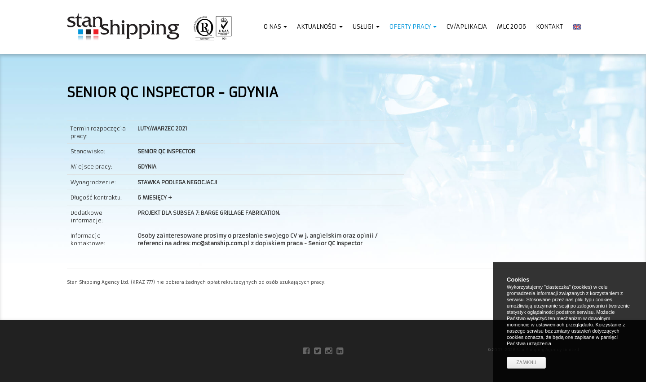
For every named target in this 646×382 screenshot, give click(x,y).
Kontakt (549, 26)
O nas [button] (275, 26)
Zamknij (526, 362)
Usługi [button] (366, 26)
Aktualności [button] (320, 26)
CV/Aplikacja (467, 26)
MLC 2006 (511, 26)
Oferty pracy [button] (413, 26)
